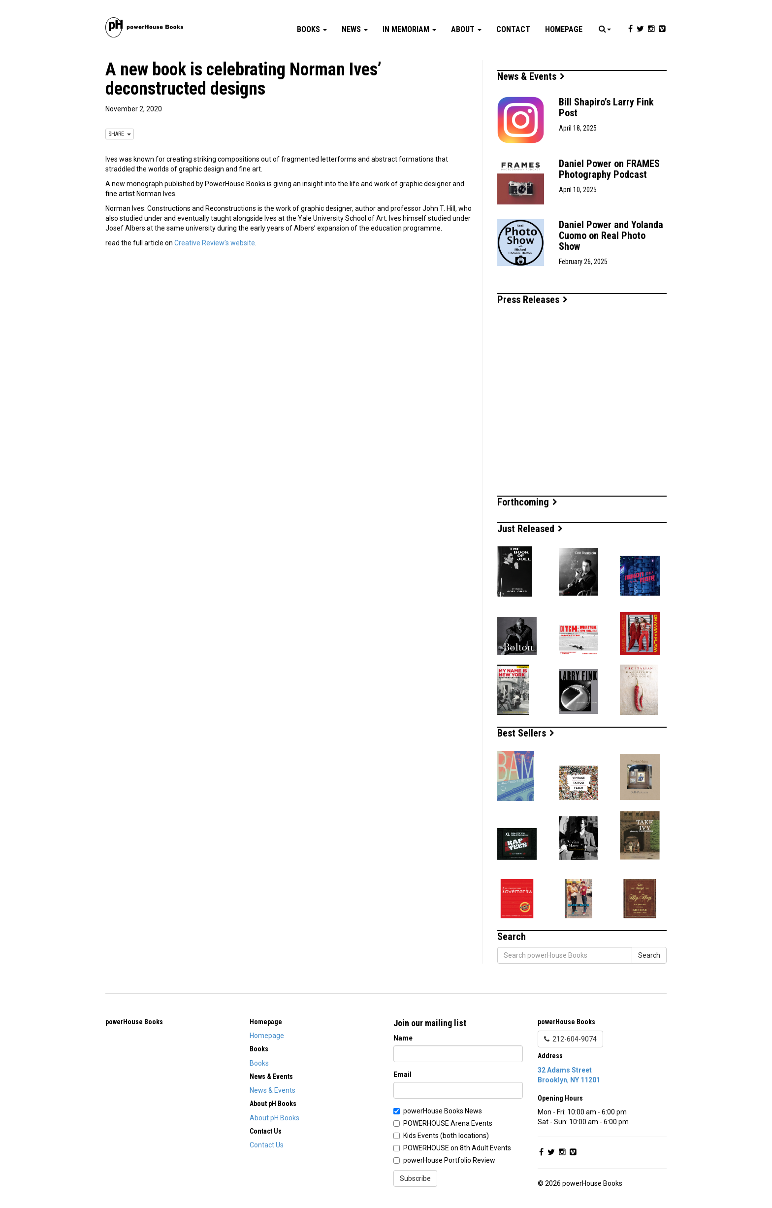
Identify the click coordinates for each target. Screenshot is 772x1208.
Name (403, 1038)
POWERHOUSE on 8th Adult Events (457, 1148)
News (355, 29)
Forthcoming (527, 502)
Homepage (563, 29)
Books (312, 29)
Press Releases (532, 299)
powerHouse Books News (442, 1111)
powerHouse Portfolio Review (449, 1160)
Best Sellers (525, 733)
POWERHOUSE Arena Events (447, 1123)
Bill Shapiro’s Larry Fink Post (606, 107)
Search (649, 955)
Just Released (530, 529)
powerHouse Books (134, 1022)
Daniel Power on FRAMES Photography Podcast (609, 169)
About (466, 29)
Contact (513, 29)
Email (402, 1074)
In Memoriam (409, 29)
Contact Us (267, 1145)
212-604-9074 (570, 1039)
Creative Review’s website (214, 243)
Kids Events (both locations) (446, 1136)
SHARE (119, 134)
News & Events (531, 76)
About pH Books (274, 1118)
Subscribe (415, 1178)
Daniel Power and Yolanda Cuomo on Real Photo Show (611, 235)
